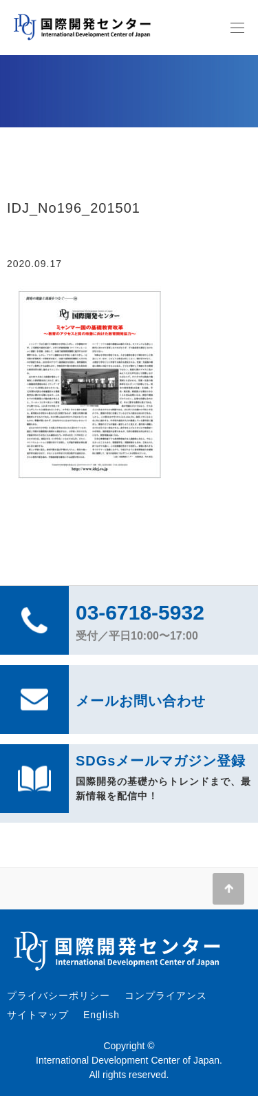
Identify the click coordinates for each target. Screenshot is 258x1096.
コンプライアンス (166, 995)
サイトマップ (38, 1014)
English (101, 1014)
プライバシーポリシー (58, 995)
